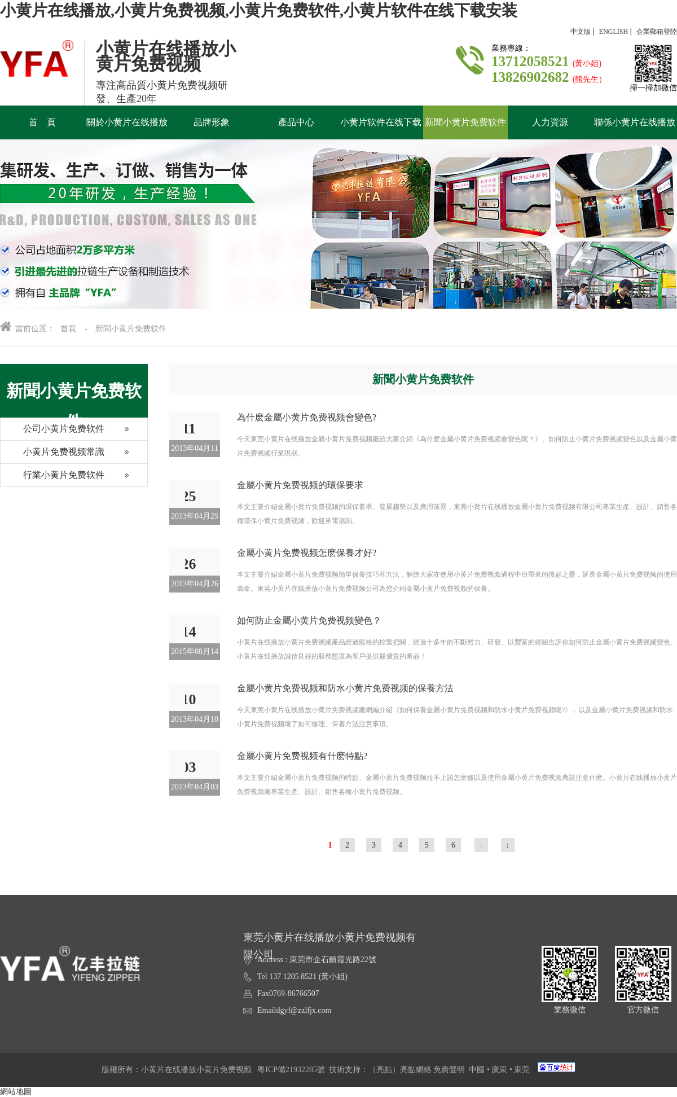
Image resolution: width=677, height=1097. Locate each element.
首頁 (68, 328)
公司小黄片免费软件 (52, 432)
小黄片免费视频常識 (52, 455)
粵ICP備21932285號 (291, 1069)
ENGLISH (613, 32)
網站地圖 (16, 1091)
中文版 (580, 32)
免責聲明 (449, 1069)
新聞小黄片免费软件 (130, 328)
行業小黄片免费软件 (52, 478)
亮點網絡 (416, 1069)
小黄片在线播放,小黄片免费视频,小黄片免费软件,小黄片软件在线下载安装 (258, 10)
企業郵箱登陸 (656, 32)
